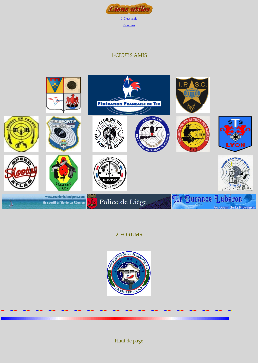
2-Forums (129, 25)
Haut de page (129, 341)
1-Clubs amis (129, 18)
